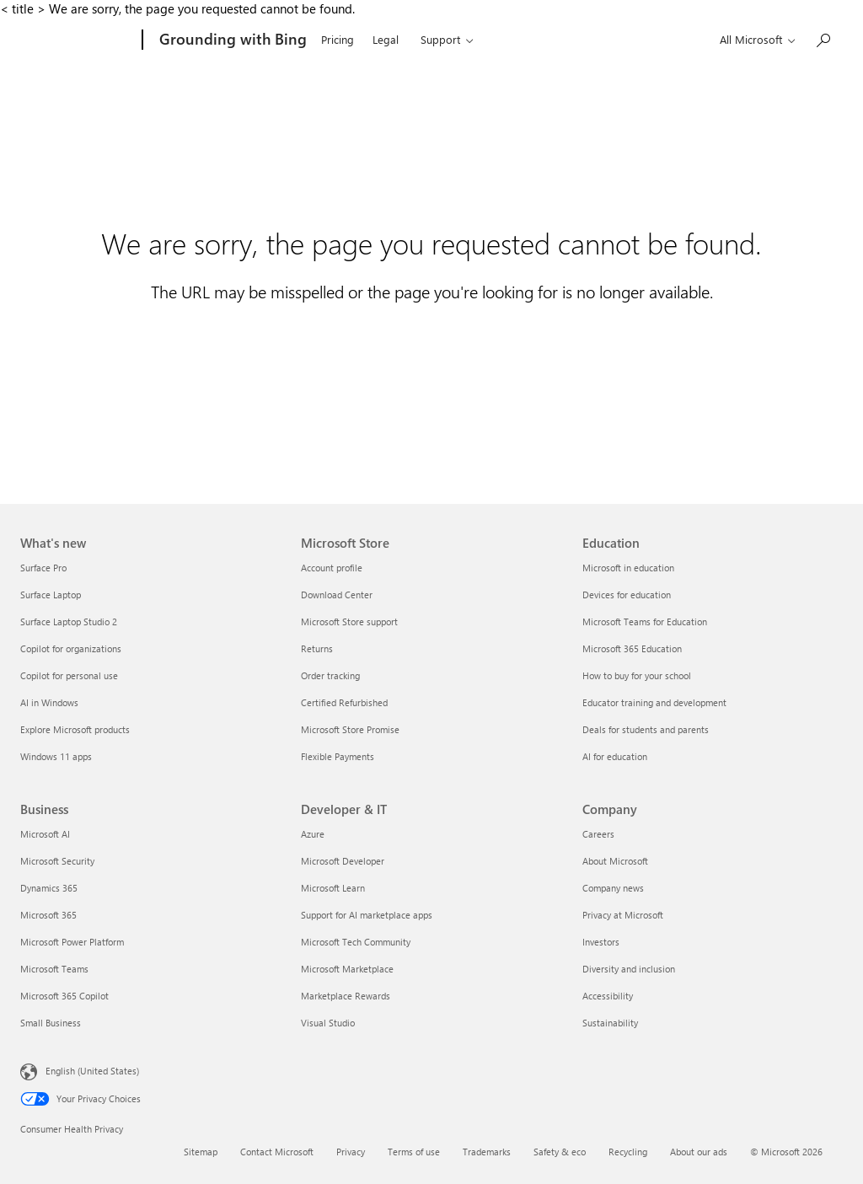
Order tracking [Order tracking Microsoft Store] (330, 675)
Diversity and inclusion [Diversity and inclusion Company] (628, 968)
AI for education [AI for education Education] (614, 756)
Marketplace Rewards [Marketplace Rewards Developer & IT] (345, 995)
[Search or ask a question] (822, 38)
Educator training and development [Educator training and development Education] (654, 702)
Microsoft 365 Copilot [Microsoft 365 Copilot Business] (64, 995)
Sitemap (200, 1151)
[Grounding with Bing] (231, 40)
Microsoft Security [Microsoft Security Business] (57, 861)
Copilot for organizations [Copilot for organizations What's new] (70, 648)
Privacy (350, 1151)
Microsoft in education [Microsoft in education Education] (628, 567)
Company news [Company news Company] (613, 887)
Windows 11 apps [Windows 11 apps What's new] (56, 756)
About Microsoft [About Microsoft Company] (615, 861)
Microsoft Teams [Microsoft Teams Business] (54, 968)
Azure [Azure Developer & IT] (312, 834)
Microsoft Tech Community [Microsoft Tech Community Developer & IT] (355, 941)
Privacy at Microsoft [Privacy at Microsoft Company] (622, 914)
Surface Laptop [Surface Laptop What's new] (50, 594)
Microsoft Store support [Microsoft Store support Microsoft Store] (349, 621)
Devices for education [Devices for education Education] (626, 594)
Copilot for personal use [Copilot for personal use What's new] (69, 675)
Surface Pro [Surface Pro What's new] (43, 567)
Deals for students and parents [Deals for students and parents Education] (645, 729)
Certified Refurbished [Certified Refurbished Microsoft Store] (344, 702)
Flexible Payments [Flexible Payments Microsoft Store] (337, 756)
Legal (386, 39)
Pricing (337, 39)
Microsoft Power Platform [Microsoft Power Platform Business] (72, 941)
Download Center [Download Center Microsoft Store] (337, 594)
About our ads (698, 1151)
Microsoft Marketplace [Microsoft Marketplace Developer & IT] (347, 968)
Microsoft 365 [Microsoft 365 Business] (48, 914)
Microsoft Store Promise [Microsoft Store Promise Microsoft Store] (350, 729)
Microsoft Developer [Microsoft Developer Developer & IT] (342, 861)
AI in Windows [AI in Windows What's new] (49, 702)
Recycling (627, 1151)
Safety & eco (559, 1151)
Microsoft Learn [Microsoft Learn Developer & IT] (333, 887)
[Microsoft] (78, 40)
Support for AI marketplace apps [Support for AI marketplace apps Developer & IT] (366, 914)
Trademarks (487, 1151)
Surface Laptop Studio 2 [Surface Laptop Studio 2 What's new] (68, 621)
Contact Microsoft (277, 1151)
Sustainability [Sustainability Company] (610, 1022)
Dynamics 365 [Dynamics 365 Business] (49, 887)
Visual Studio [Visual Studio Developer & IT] (328, 1022)
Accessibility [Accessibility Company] (607, 995)
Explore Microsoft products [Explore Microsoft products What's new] (75, 729)
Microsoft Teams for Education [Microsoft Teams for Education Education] (644, 621)
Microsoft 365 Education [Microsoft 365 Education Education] (632, 648)
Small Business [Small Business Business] (50, 1022)
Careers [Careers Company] (598, 834)
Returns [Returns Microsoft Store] (317, 648)
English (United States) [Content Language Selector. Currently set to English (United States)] (92, 1070)
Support (440, 39)
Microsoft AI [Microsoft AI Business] (45, 834)
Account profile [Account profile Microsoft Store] (331, 567)
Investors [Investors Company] (600, 941)
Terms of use (414, 1151)
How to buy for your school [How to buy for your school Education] (636, 675)
